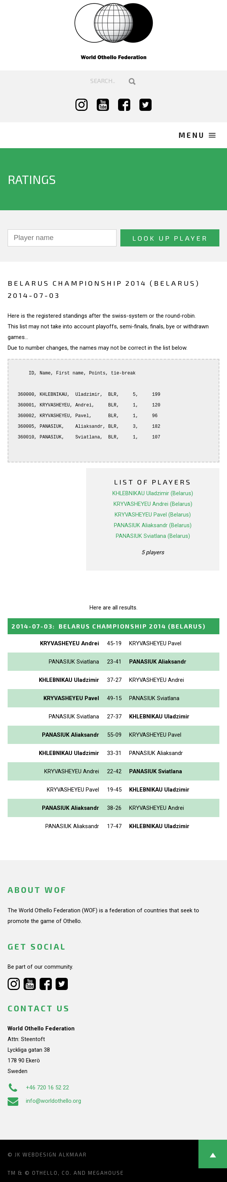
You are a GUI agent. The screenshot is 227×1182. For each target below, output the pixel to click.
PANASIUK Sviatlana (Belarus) (153, 536)
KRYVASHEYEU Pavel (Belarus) (153, 514)
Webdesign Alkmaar (54, 1155)
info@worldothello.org (44, 1100)
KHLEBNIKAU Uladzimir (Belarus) (152, 493)
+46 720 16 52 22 (38, 1087)
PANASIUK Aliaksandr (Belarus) (153, 525)
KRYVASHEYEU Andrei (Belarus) (153, 504)
